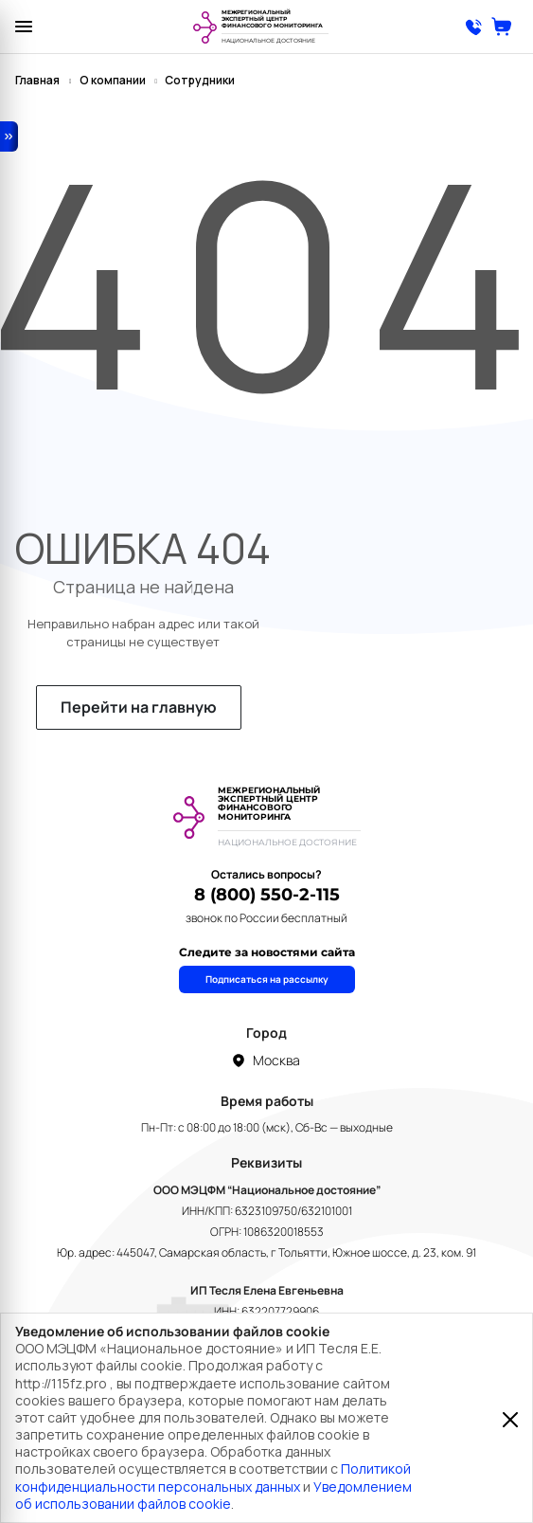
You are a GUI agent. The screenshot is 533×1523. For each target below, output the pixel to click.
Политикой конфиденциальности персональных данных (213, 1477)
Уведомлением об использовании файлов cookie (213, 1495)
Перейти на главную (139, 707)
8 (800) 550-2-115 (267, 894)
